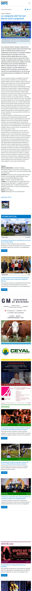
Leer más (4, 250)
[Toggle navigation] (29, 3)
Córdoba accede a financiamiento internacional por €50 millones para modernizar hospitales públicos (15, 279)
